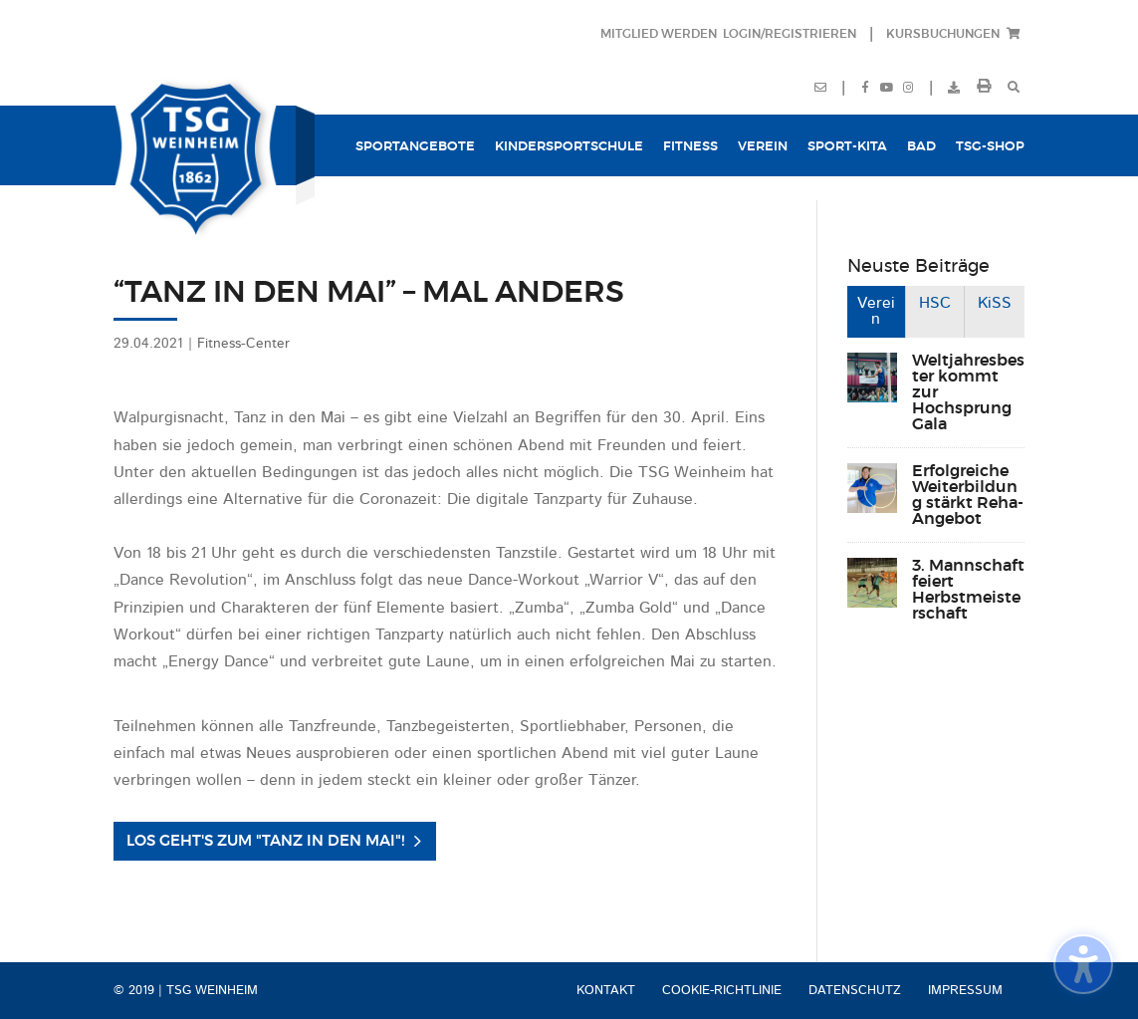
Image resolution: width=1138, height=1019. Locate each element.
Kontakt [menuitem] (605, 990)
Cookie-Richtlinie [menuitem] (722, 990)
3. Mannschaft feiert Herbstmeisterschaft (968, 590)
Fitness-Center (243, 344)
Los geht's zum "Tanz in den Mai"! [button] (265, 841)
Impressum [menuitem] (965, 990)
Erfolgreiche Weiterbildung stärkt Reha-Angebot (968, 495)
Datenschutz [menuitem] (854, 990)
